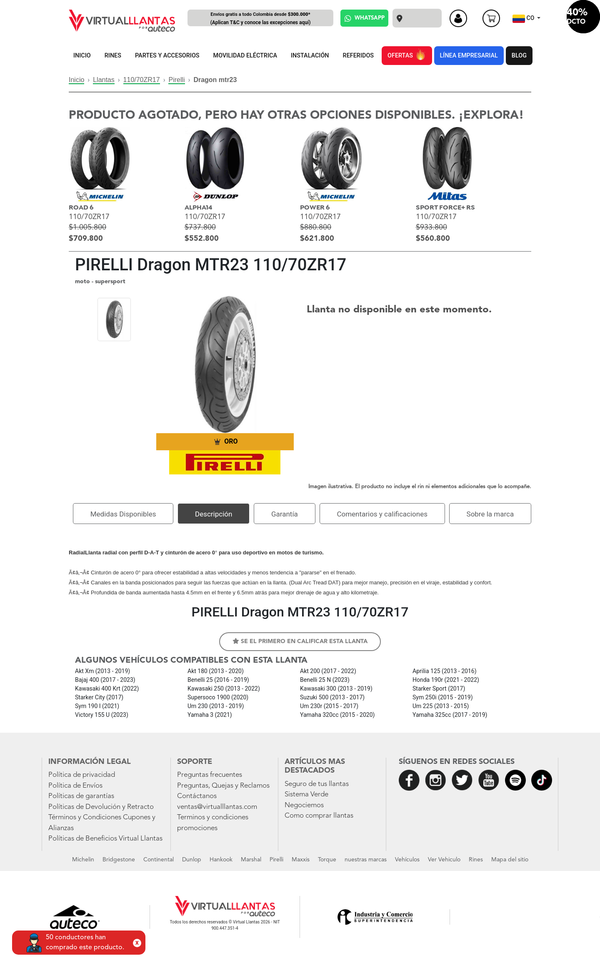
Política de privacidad (81, 774)
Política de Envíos (75, 785)
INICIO (82, 55)
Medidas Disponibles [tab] (123, 514)
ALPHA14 (198, 207)
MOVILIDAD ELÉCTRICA (245, 55)
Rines (476, 860)
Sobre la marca (490, 514)
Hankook (221, 860)
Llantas (104, 79)
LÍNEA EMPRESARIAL (469, 55)
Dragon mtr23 (215, 79)
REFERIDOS (358, 55)
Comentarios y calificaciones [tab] (382, 514)
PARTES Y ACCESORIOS (167, 55)
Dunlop (191, 860)
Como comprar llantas (319, 815)
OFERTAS (407, 54)
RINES (113, 55)
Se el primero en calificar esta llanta (300, 641)
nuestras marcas (366, 860)
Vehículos (407, 860)
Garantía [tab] (284, 514)
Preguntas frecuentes (209, 774)
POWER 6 (315, 207)
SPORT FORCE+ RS (445, 207)
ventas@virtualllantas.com (217, 807)
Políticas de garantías (81, 796)
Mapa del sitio (509, 860)
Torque (327, 860)
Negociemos (304, 805)
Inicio (76, 79)
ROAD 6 (81, 207)
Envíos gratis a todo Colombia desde (260, 19)
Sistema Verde (306, 794)
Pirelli (176, 79)
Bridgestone (118, 860)
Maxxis (301, 860)
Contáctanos (197, 796)
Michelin (83, 860)
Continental (158, 860)
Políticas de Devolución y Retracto (101, 807)
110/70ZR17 (141, 79)
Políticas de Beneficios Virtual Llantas (105, 838)
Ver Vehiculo (444, 860)
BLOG (519, 55)
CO (524, 19)
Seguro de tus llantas (317, 784)
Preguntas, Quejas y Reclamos (223, 785)
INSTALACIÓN (310, 55)
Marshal (251, 860)
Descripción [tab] (213, 514)
